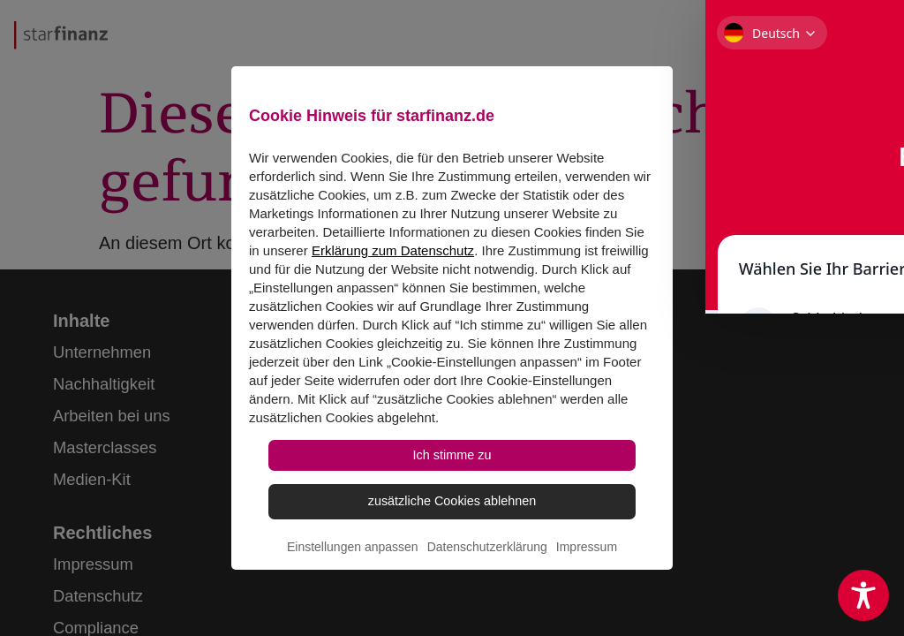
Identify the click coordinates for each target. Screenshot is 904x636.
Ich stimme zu (452, 468)
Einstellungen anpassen (352, 579)
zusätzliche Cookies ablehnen (452, 525)
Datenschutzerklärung (487, 579)
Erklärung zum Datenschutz (393, 256)
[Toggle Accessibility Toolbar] (863, 595)
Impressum (586, 579)
